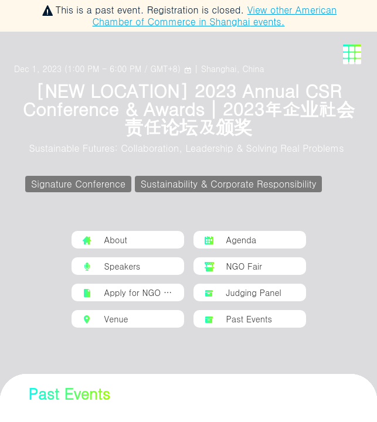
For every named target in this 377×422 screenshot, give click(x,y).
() (99, 68)
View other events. (214, 15)
